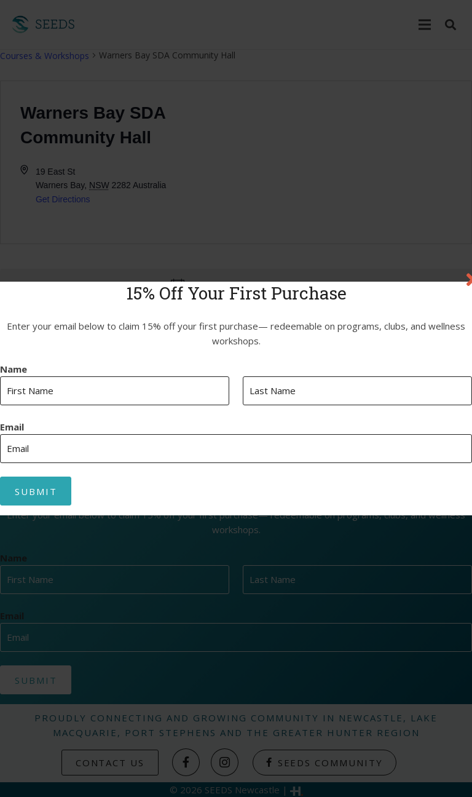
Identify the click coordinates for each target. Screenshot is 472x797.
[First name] (114, 390)
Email (12, 427)
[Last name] (357, 390)
